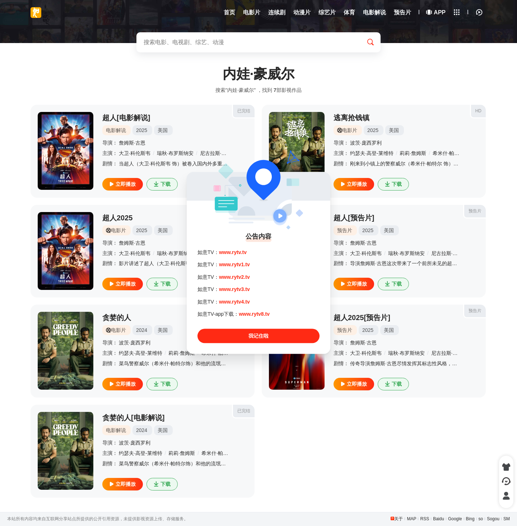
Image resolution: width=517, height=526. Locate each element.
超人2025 (117, 218)
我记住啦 (258, 336)
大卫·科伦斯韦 (134, 153)
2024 (141, 330)
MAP (411, 518)
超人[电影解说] (126, 118)
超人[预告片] (354, 218)
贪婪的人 (116, 317)
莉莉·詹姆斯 (413, 153)
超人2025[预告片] (362, 317)
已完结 (243, 110)
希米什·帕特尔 (448, 153)
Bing (470, 518)
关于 (398, 518)
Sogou (493, 518)
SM (506, 518)
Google (455, 518)
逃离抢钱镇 (351, 118)
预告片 (475, 210)
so (481, 518)
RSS (424, 518)
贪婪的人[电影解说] (133, 418)
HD (478, 110)
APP (436, 12)
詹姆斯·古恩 (132, 143)
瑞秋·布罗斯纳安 (175, 153)
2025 (141, 130)
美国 (163, 130)
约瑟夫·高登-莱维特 (371, 153)
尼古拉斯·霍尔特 (449, 253)
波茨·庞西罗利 (366, 143)
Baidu (438, 518)
